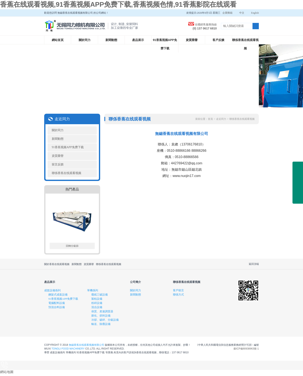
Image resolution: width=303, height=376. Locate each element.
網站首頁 (58, 40)
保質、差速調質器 (102, 313)
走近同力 (221, 118)
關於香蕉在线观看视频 (56, 265)
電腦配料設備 (56, 304)
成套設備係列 (52, 292)
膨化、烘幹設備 (100, 317)
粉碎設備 (96, 304)
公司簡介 (135, 283)
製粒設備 (96, 300)
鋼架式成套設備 (58, 296)
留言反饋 (58, 165)
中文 (241, 12)
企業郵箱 (227, 12)
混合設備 (96, 308)
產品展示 (138, 40)
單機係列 (92, 292)
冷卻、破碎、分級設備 (105, 321)
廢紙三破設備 (99, 296)
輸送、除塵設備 (100, 325)
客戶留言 (178, 292)
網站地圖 (6, 373)
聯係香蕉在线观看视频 (245, 44)
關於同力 (84, 40)
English (255, 12)
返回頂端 (254, 265)
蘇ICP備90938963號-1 (246, 350)
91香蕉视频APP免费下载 (165, 44)
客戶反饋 (218, 40)
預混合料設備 (56, 308)
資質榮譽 (192, 40)
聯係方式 (178, 296)
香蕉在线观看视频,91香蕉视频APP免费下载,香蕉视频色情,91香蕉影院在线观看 (118, 4)
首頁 (210, 118)
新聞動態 (111, 40)
